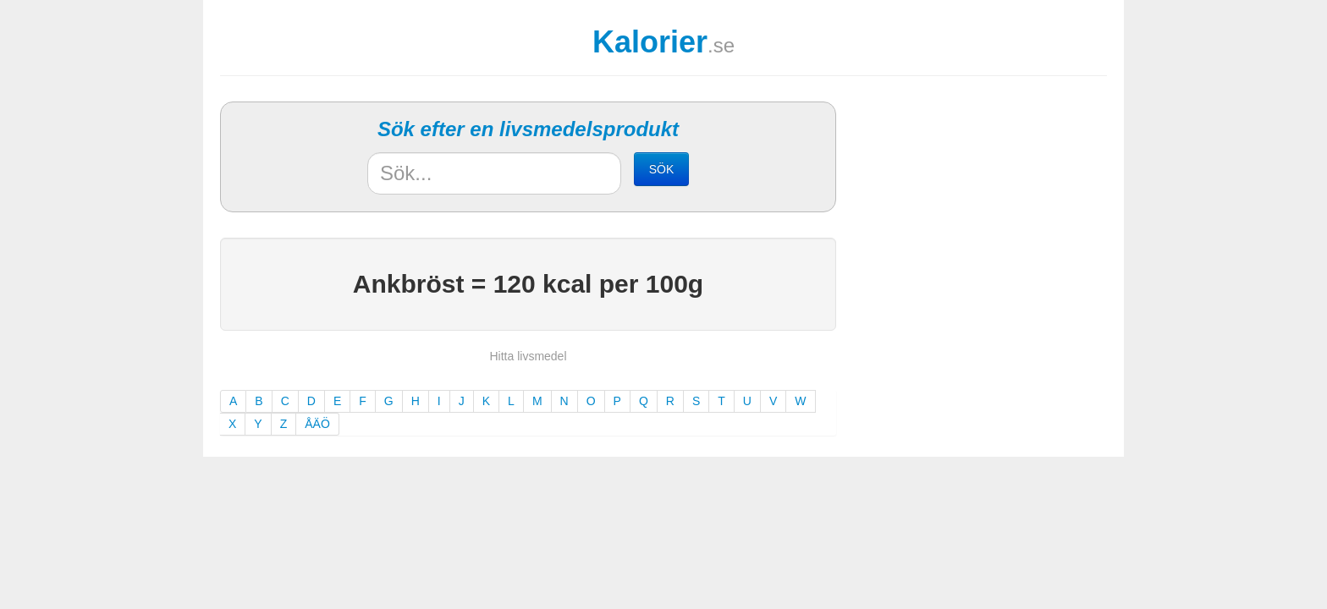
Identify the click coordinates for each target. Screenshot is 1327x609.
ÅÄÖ (317, 424)
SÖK (662, 169)
